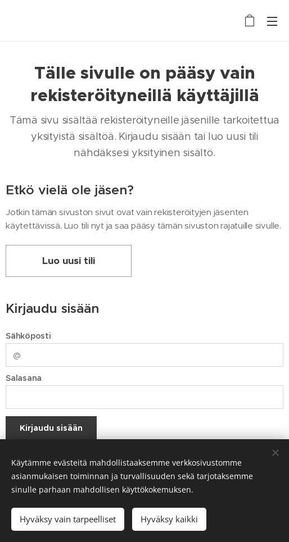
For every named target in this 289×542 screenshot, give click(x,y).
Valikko (272, 21)
